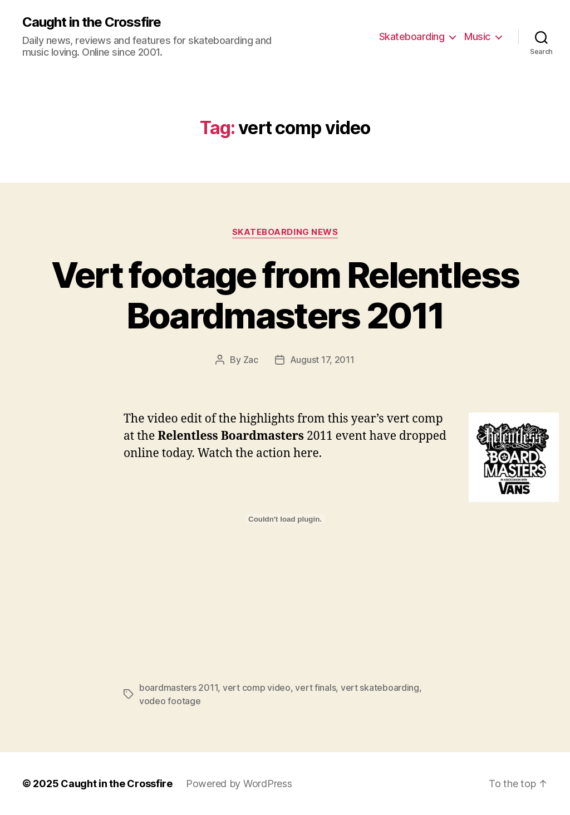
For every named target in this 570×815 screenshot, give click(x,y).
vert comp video (257, 687)
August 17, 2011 (322, 359)
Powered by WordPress (239, 783)
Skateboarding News (285, 232)
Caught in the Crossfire (91, 22)
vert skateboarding (380, 687)
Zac (250, 359)
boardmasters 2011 (178, 687)
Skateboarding (412, 36)
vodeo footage (170, 700)
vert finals (315, 687)
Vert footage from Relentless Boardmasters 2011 (285, 295)
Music (477, 36)
